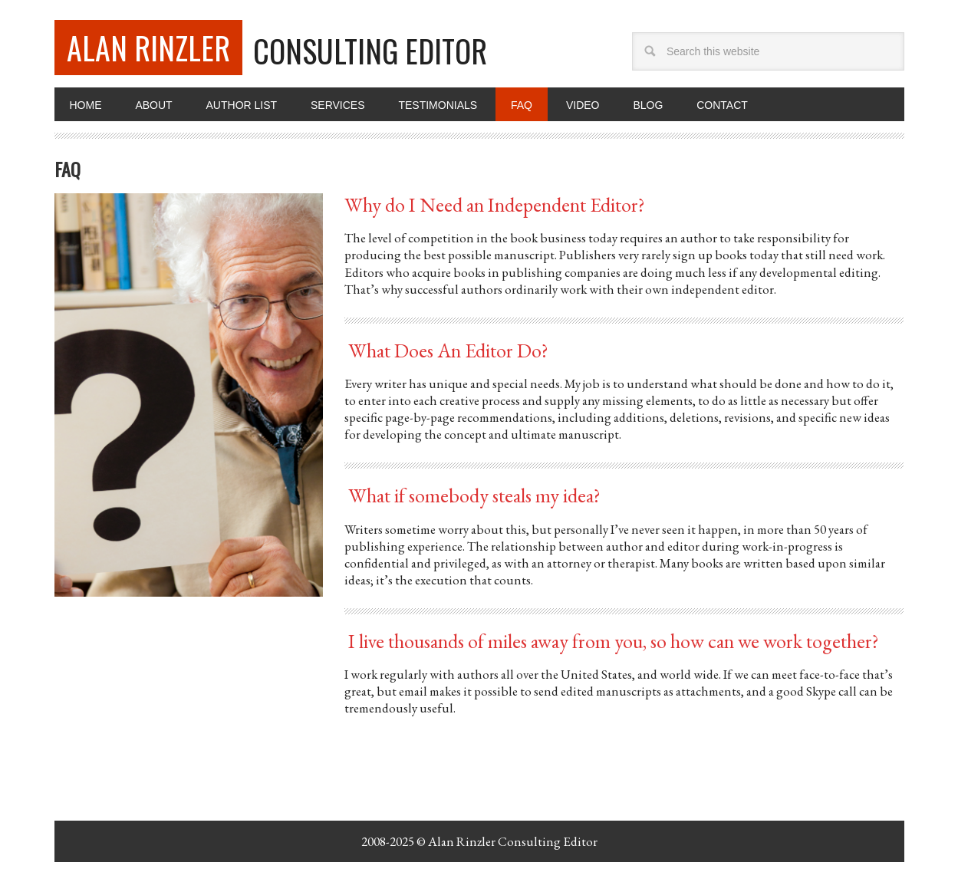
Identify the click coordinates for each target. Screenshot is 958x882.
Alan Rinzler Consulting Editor (513, 841)
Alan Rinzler (148, 48)
